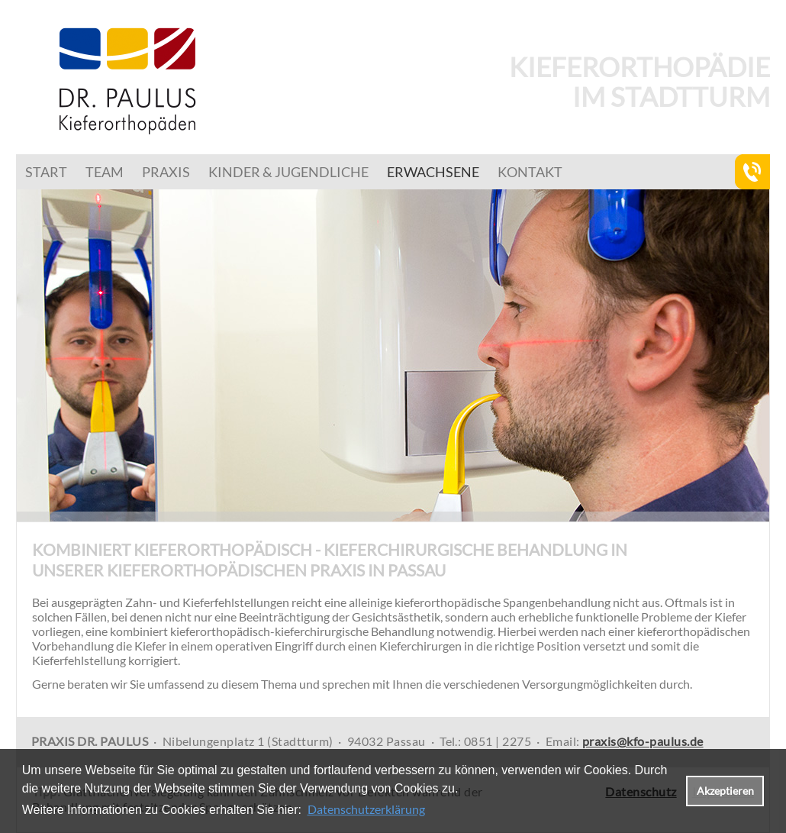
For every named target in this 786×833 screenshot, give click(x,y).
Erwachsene (433, 171)
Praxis (166, 171)
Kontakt (530, 171)
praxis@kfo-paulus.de (643, 741)
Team (104, 171)
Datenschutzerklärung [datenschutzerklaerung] (366, 809)
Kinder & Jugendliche (288, 171)
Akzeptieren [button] (725, 790)
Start (46, 171)
